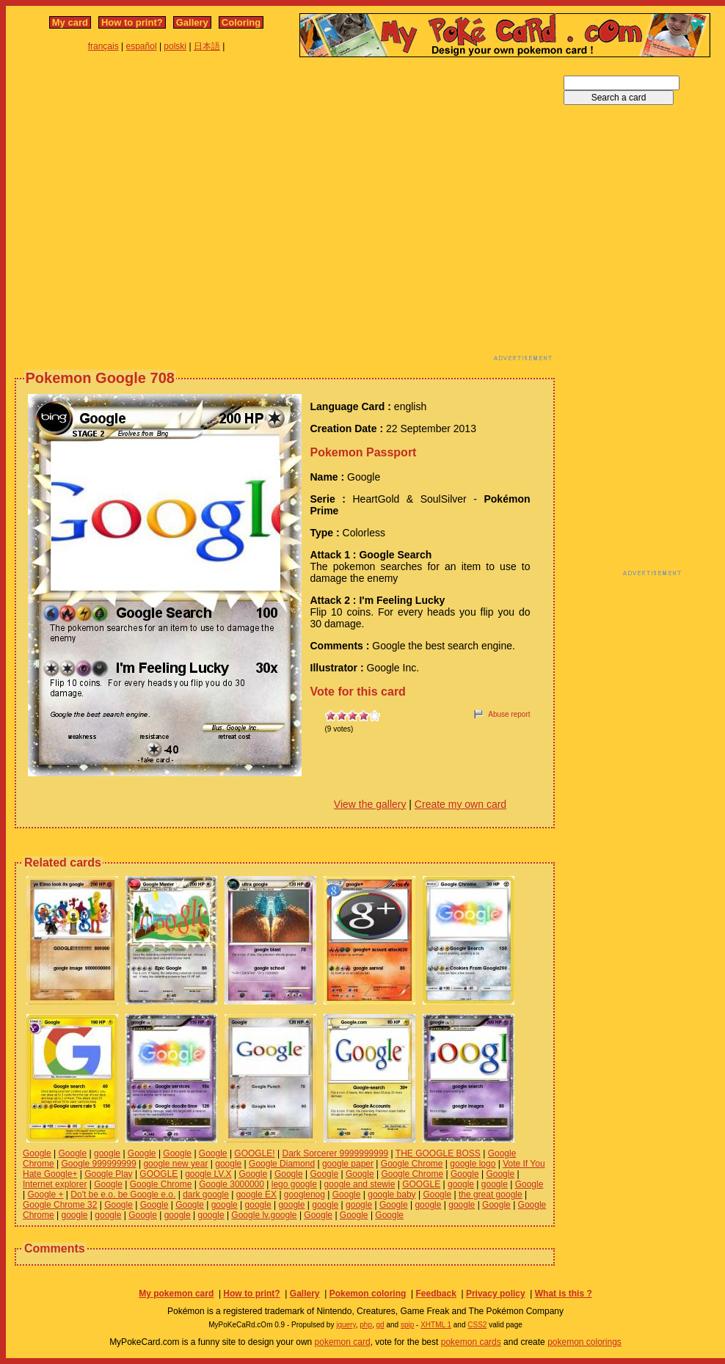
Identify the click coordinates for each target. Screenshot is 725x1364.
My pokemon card (176, 1293)
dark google (206, 1194)
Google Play (108, 1174)
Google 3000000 (231, 1184)
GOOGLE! (254, 1153)
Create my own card (460, 804)
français (103, 46)
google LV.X (208, 1174)
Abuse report (509, 714)
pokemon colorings (584, 1342)
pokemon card (343, 1342)
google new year (175, 1164)
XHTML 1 (435, 1325)
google (107, 1153)
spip (407, 1325)
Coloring (241, 22)
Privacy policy (495, 1293)
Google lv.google (263, 1215)
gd (380, 1325)
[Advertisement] (137, 213)
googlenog (304, 1194)
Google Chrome (412, 1164)
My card (70, 22)
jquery (346, 1325)
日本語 (207, 46)
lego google (294, 1184)
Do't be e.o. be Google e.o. (122, 1194)
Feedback (435, 1293)
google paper (348, 1164)
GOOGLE (158, 1174)
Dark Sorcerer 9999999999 (336, 1153)
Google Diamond (282, 1164)
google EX (256, 1194)
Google (37, 1153)
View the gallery (370, 804)
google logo (472, 1164)
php (366, 1325)
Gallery (192, 22)
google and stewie (360, 1184)
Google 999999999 (98, 1164)
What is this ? (563, 1293)
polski (175, 46)
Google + (45, 1194)
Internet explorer (55, 1184)
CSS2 (477, 1325)
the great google (490, 1194)
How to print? (132, 22)
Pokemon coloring (368, 1293)
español (141, 46)
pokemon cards (471, 1342)
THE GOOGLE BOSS (438, 1153)
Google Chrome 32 (60, 1205)
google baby (391, 1194)
